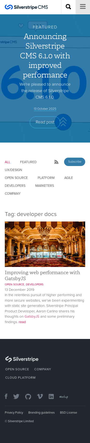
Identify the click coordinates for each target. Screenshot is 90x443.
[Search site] (68, 7)
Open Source (16, 178)
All (7, 162)
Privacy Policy (14, 413)
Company (13, 194)
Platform (46, 178)
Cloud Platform (20, 378)
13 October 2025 (45, 109)
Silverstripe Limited (21, 421)
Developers (15, 186)
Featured (28, 162)
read (22, 322)
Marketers (44, 186)
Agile (68, 178)
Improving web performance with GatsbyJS (42, 275)
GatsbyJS (31, 316)
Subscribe (74, 162)
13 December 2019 (19, 290)
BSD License (68, 413)
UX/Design (13, 170)
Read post (45, 122)
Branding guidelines (41, 413)
